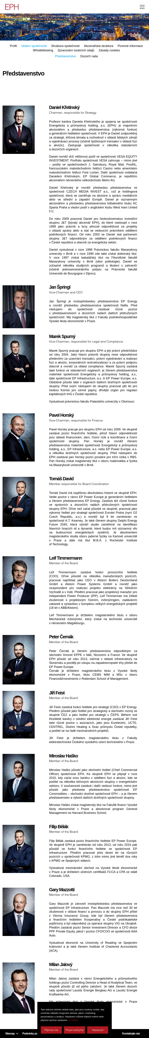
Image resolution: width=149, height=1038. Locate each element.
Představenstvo (65, 56)
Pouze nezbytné (75, 1030)
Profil (13, 46)
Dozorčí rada (89, 56)
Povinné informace (130, 46)
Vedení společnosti (34, 46)
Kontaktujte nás (131, 1033)
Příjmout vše (51, 1030)
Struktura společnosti (65, 46)
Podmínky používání (33, 1033)
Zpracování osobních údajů (76, 50)
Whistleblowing (43, 50)
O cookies (73, 1020)
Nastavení (97, 1030)
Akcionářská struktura (98, 46)
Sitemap (10, 1033)
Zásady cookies (109, 50)
